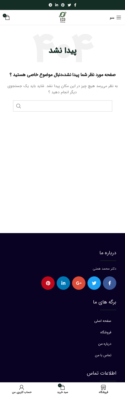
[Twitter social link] (69, 5)
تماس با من (103, 355)
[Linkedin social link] (57, 5)
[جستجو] (62, 106)
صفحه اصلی (102, 321)
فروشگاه (105, 332)
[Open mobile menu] (115, 17)
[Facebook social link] (75, 5)
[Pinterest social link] (63, 5)
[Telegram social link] (50, 5)
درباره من (104, 343)
